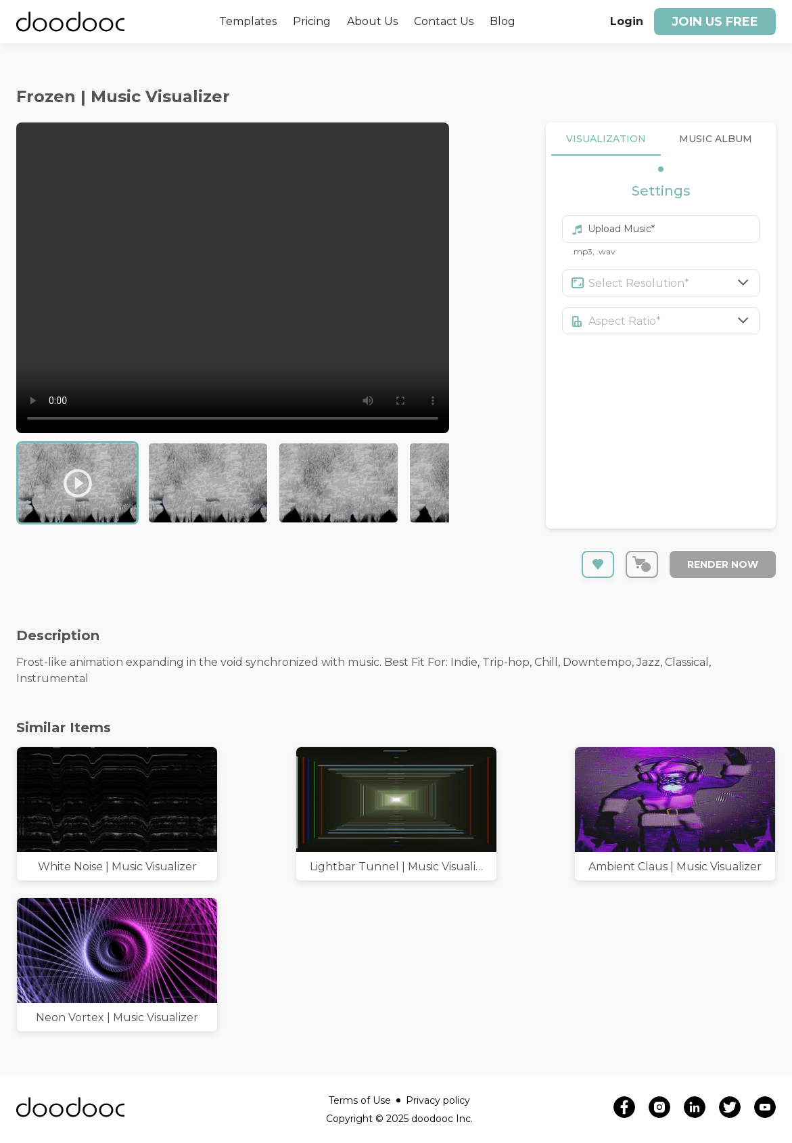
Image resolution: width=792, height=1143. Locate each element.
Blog (502, 21)
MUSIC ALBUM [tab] (715, 139)
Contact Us (443, 21)
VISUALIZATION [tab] (606, 139)
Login (626, 21)
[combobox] (674, 283)
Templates (248, 21)
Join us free (715, 21)
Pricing (312, 21)
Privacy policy (438, 1100)
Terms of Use (364, 1100)
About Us (372, 21)
